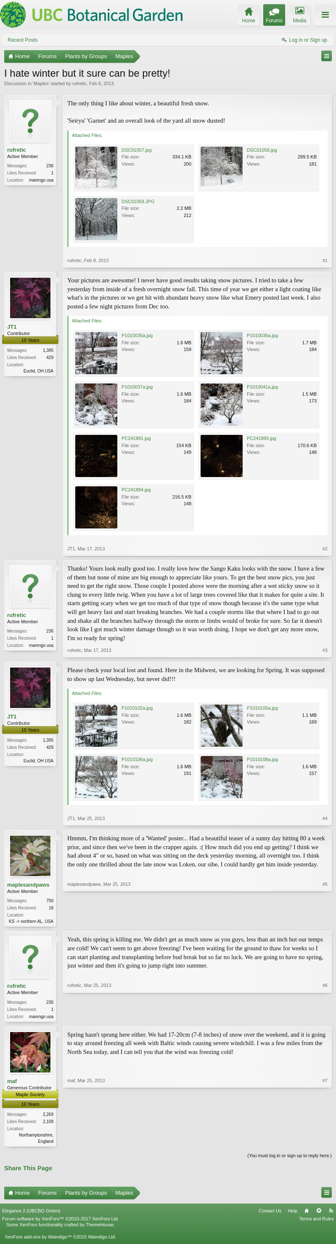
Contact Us (270, 1213)
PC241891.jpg (136, 438)
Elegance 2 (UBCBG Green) (31, 1213)
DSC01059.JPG (138, 201)
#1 (325, 260)
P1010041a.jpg (262, 386)
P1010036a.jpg (262, 335)
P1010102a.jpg (137, 707)
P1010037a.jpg (137, 386)
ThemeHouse (100, 1227)
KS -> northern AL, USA (31, 921)
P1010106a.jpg (137, 759)
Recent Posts (22, 40)
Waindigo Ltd (101, 1238)
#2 (325, 548)
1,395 (48, 350)
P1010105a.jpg (262, 707)
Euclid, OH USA (38, 371)
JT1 (11, 327)
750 (49, 900)
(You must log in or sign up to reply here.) (289, 1158)
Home (307, 1213)
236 (49, 166)
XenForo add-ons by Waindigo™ (38, 1238)
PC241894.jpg (136, 489)
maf (12, 1083)
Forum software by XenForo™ (60, 1221)
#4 (325, 818)
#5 (325, 920)
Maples (41, 83)
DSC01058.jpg (262, 150)
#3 (325, 650)
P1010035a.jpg (137, 335)
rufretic (79, 83)
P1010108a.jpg (262, 759)
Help (292, 1213)
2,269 (48, 1116)
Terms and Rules (316, 1221)
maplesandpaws (28, 885)
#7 (325, 1142)
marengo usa (41, 180)
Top (319, 1213)
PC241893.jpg (261, 438)
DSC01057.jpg (137, 150)
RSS (331, 1213)
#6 (325, 1016)
